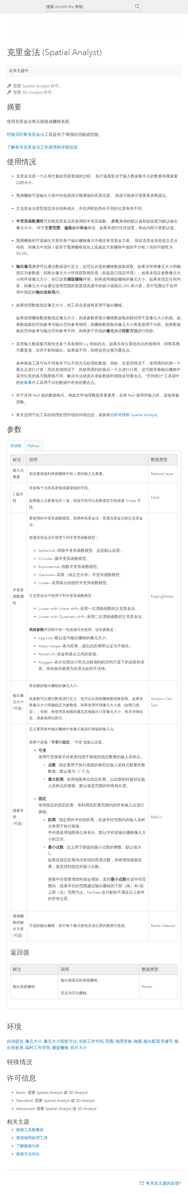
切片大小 (78, 1047)
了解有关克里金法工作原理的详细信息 (42, 147)
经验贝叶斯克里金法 (25, 134)
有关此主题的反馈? (163, 1183)
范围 (109, 1041)
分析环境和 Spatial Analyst (133, 415)
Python (33, 446)
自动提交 (15, 1041)
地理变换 (123, 1041)
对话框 (15, 446)
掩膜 (138, 1041)
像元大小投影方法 (60, 1041)
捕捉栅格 (60, 1047)
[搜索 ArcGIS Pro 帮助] (89, 6)
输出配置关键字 (158, 1041)
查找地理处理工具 (31, 1137)
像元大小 (33, 1041)
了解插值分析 (28, 1146)
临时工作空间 (37, 1047)
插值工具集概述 (30, 1129)
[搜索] (137, 6)
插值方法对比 (28, 1154)
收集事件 (28, 382)
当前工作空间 (91, 1041)
